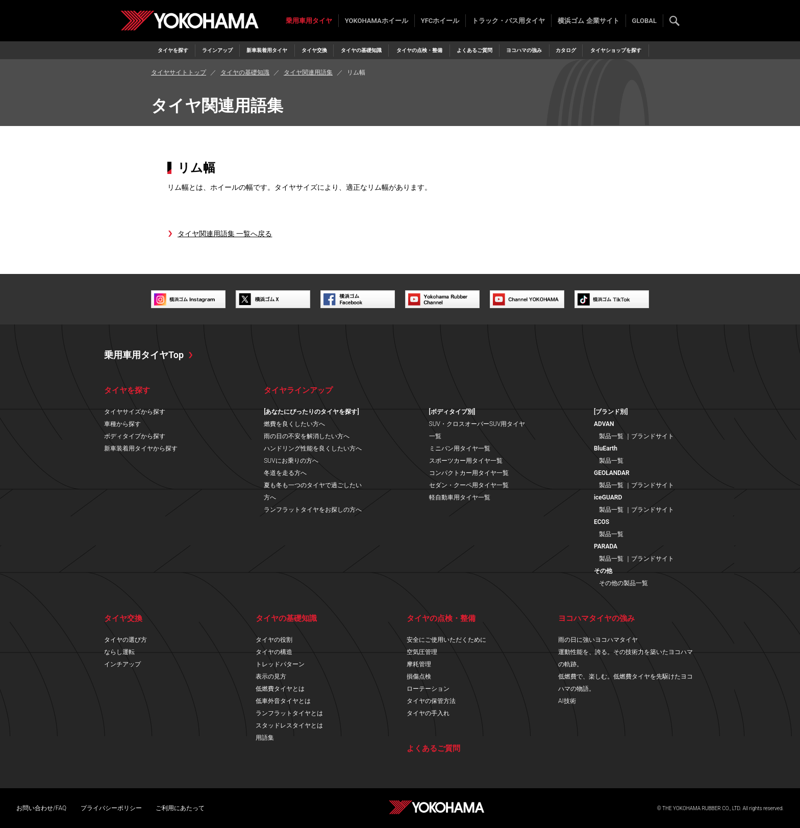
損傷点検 (419, 676)
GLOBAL (644, 20)
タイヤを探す (173, 50)
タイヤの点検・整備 (419, 50)
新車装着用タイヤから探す (141, 448)
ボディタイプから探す (134, 436)
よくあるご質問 (474, 50)
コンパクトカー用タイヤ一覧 (469, 472)
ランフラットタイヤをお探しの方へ (313, 509)
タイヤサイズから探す (134, 411)
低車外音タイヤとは (283, 701)
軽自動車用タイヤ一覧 (459, 497)
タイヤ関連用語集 (308, 72)
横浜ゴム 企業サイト (588, 20)
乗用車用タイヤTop (144, 354)
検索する (674, 21)
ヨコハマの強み (524, 50)
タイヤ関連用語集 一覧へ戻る (225, 234)
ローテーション (428, 688)
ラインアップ (217, 50)
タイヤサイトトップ (178, 72)
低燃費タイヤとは (280, 688)
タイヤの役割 (274, 639)
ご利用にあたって (180, 808)
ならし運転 (119, 652)
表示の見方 (271, 676)
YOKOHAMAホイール (376, 20)
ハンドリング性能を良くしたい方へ (313, 448)
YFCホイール (440, 20)
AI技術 (567, 701)
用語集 (265, 737)
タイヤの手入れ (428, 713)
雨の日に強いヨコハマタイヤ (598, 639)
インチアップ (122, 664)
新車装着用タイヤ (266, 50)
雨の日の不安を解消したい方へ (306, 436)
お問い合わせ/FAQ (41, 808)
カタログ (566, 50)
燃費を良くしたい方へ (294, 424)
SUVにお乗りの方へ (291, 460)
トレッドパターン (280, 664)
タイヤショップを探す (615, 50)
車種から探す (122, 424)
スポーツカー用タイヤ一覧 (466, 460)
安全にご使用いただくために (446, 639)
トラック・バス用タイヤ (508, 20)
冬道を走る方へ (285, 472)
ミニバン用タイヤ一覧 (459, 448)
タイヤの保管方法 (431, 701)
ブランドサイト (652, 436)
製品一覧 (611, 436)
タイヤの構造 (274, 652)
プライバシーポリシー (111, 808)
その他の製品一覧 (623, 583)
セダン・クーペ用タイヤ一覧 (469, 485)
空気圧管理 (422, 652)
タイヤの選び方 (125, 639)
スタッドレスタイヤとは (289, 725)
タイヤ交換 (314, 50)
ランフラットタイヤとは (289, 713)
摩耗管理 (419, 664)
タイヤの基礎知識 (361, 50)
